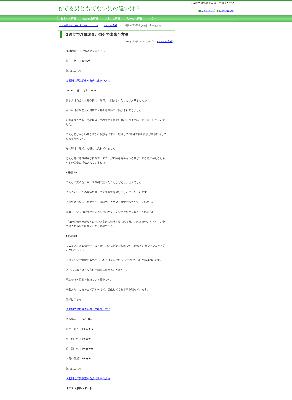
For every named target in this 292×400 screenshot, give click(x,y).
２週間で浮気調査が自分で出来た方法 (88, 80)
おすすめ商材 (68, 18)
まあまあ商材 (90, 18)
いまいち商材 (112, 18)
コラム (152, 18)
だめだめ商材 (134, 18)
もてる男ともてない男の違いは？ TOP (78, 25)
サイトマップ (208, 10)
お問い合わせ (227, 10)
